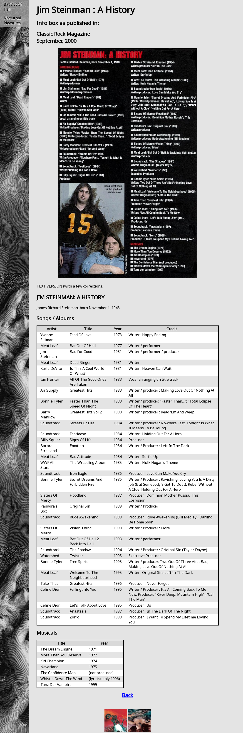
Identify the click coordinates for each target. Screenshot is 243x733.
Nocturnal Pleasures (12, 20)
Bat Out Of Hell (13, 7)
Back (127, 695)
